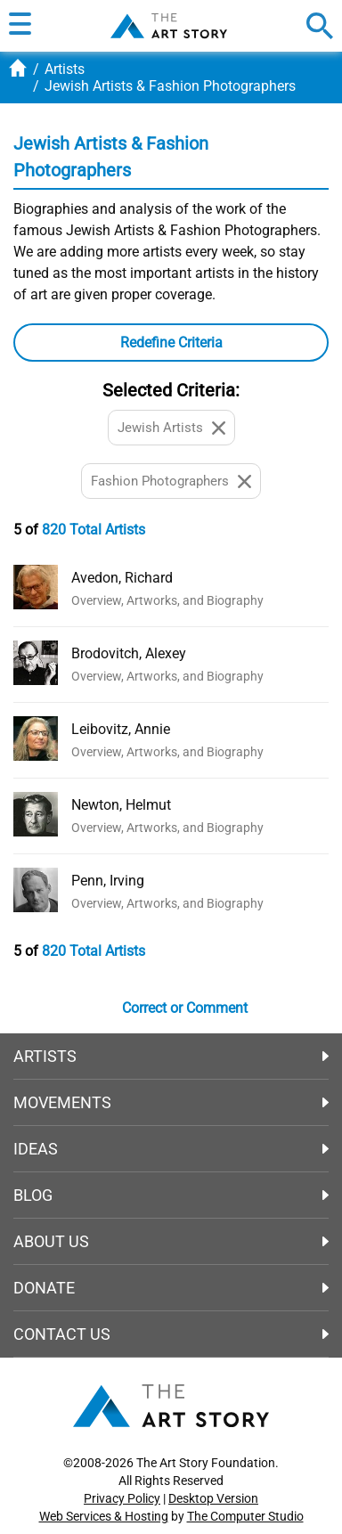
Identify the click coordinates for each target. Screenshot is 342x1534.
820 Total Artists (93, 529)
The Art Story (168, 26)
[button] (20, 25)
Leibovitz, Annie (120, 729)
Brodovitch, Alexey (128, 653)
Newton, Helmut (121, 804)
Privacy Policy (122, 1498)
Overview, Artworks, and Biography (167, 600)
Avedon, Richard (122, 577)
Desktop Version (213, 1498)
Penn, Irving (107, 880)
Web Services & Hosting (103, 1516)
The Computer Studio (245, 1516)
